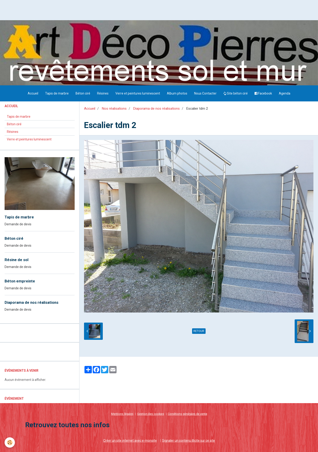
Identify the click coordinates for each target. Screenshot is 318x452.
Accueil (33, 93)
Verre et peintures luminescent (137, 93)
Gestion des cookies (150, 414)
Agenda (284, 93)
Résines (103, 93)
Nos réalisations (114, 108)
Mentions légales (122, 414)
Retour (198, 331)
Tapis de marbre (57, 93)
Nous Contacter (205, 93)
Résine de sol (16, 259)
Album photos (177, 93)
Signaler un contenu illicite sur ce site (188, 440)
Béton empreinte (20, 281)
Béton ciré (83, 93)
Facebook (263, 93)
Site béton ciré (235, 93)
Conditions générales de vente (187, 414)
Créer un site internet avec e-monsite (130, 440)
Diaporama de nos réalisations (156, 108)
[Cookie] (10, 442)
